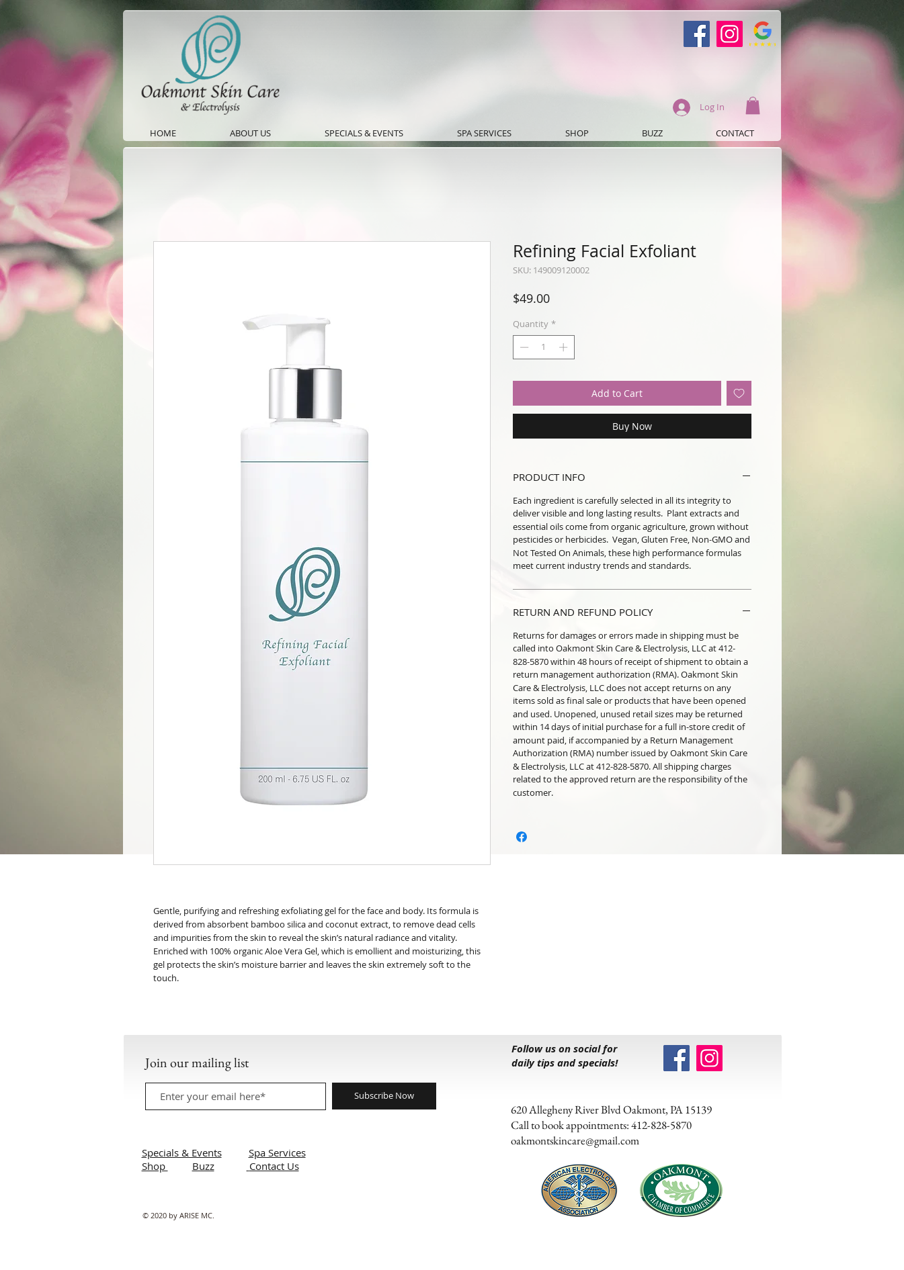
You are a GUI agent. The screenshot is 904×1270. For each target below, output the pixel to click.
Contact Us (274, 1166)
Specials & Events (182, 1152)
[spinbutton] (543, 347)
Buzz (203, 1166)
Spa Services (277, 1152)
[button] (752, 105)
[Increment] (565, 347)
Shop (155, 1166)
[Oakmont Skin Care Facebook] (697, 34)
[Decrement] (523, 347)
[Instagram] (729, 34)
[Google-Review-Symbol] (762, 34)
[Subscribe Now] (384, 1096)
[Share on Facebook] (521, 837)
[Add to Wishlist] (739, 393)
